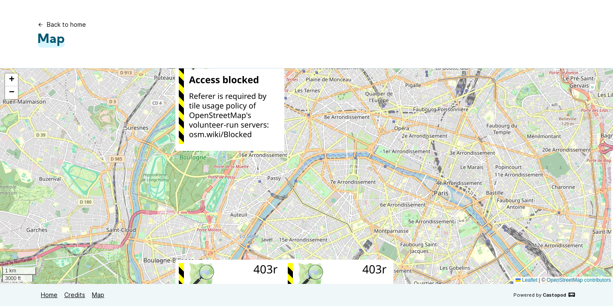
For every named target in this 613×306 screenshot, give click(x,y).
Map (98, 294)
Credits (74, 294)
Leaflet (526, 280)
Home (49, 294)
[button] (11, 80)
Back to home (61, 24)
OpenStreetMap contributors (579, 280)
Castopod (559, 294)
